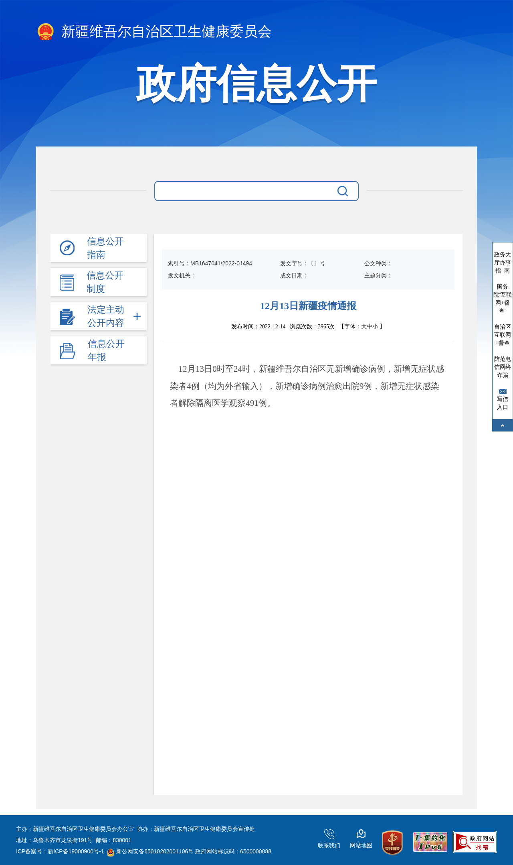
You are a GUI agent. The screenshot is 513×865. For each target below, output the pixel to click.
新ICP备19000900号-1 (76, 851)
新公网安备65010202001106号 (150, 851)
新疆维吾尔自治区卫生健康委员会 (154, 32)
